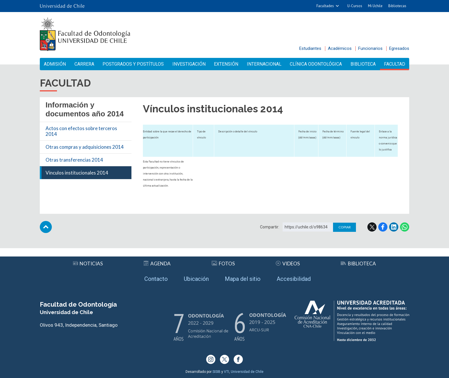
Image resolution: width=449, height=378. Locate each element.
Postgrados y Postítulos (133, 64)
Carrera (84, 64)
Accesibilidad (294, 278)
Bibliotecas (397, 5)
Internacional (264, 64)
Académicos (340, 48)
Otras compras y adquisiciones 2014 (85, 147)
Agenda (157, 264)
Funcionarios (370, 48)
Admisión (55, 64)
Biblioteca (363, 64)
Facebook (383, 227)
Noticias (88, 264)
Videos (288, 264)
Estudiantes (310, 48)
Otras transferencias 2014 (74, 160)
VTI (226, 372)
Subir (46, 227)
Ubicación (196, 278)
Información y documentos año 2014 (85, 109)
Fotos (223, 264)
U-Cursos (354, 5)
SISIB (216, 372)
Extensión (226, 64)
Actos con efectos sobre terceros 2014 (81, 131)
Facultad (394, 64)
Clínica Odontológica (316, 64)
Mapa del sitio (243, 278)
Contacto (156, 278)
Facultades (325, 5)
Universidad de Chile (247, 372)
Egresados (399, 48)
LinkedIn (393, 227)
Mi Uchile (375, 5)
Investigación (189, 64)
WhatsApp (404, 227)
